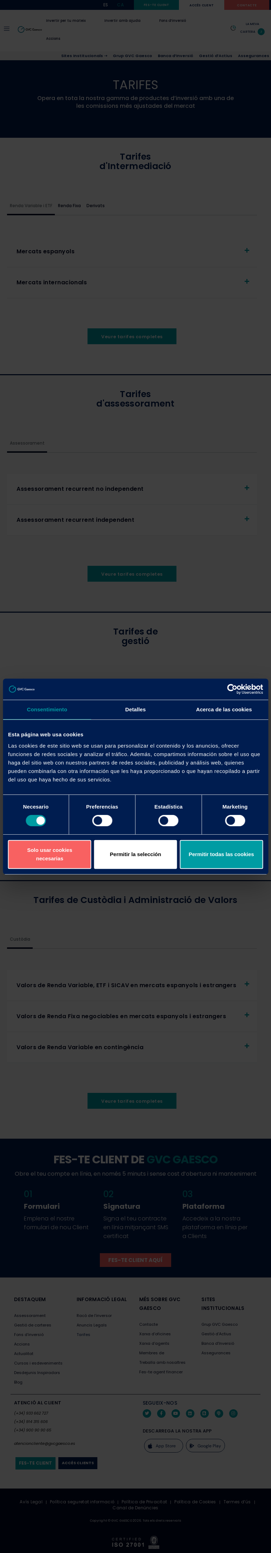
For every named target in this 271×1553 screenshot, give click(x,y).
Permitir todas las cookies (221, 854)
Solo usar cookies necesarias (49, 854)
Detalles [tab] (135, 709)
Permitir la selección (135, 854)
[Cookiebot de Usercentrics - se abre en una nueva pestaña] (232, 689)
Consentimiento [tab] (47, 709)
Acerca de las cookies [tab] (224, 709)
